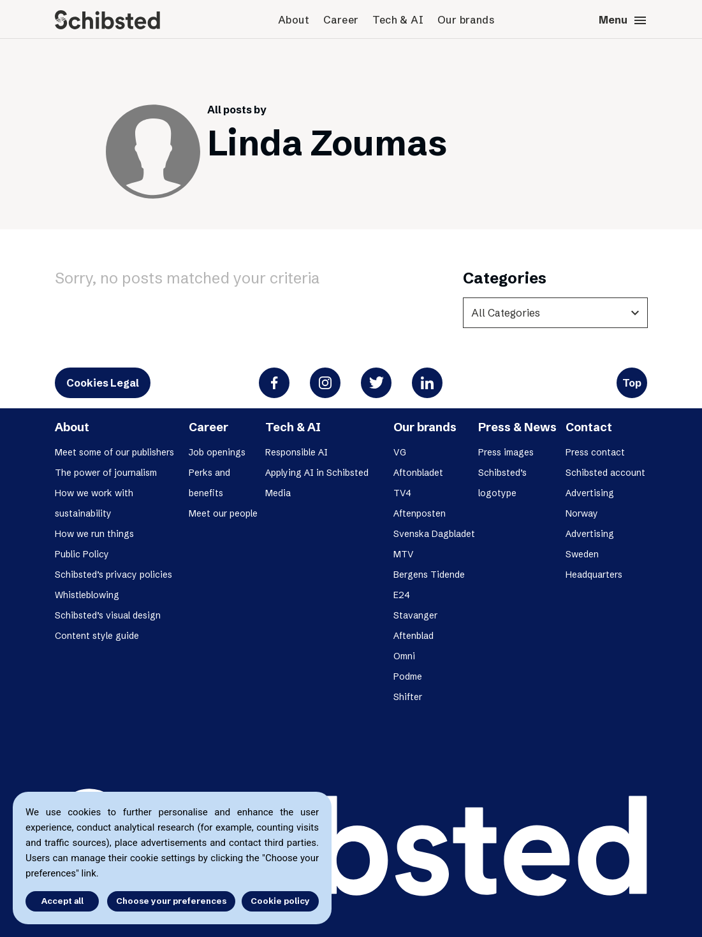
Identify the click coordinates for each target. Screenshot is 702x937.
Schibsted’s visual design (108, 615)
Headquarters (594, 574)
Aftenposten (419, 513)
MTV (403, 554)
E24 (401, 595)
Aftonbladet (418, 472)
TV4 (402, 493)
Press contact (595, 452)
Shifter (407, 697)
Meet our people (223, 513)
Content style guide (97, 635)
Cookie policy (280, 901)
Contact (589, 427)
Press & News (517, 427)
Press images (506, 452)
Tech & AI (397, 19)
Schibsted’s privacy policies (113, 574)
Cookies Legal (102, 382)
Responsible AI (296, 452)
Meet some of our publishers (114, 452)
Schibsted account (605, 472)
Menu (623, 20)
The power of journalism (106, 472)
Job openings (217, 452)
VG (399, 452)
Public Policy (82, 554)
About (293, 19)
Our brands (465, 19)
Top (631, 382)
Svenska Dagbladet (434, 534)
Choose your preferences (171, 901)
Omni (404, 656)
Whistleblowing (87, 595)
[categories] (555, 312)
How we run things (94, 534)
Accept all (62, 901)
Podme (407, 676)
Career (340, 19)
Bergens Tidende (429, 574)
